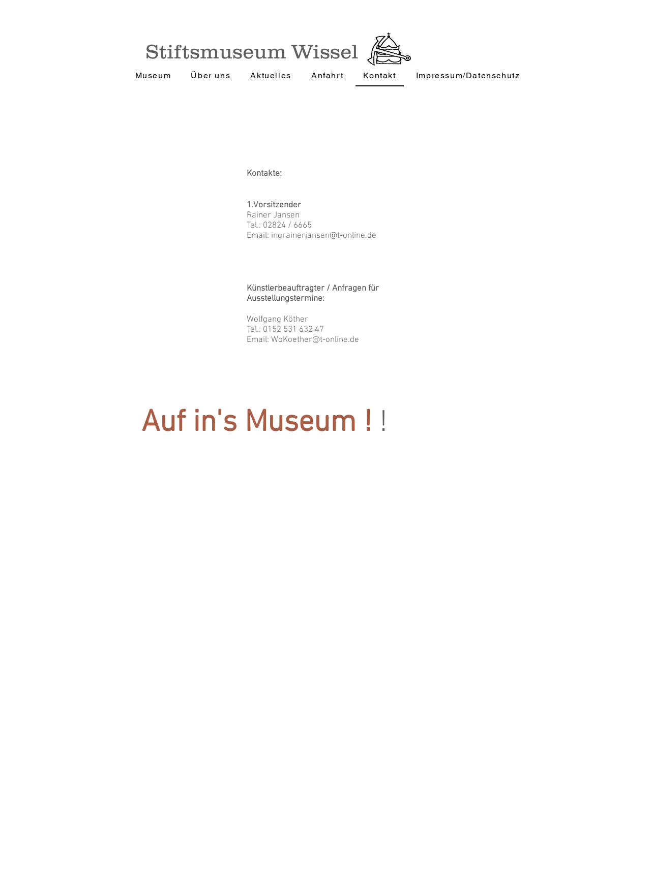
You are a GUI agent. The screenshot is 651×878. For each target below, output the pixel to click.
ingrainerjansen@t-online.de (323, 236)
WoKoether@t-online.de (315, 340)
